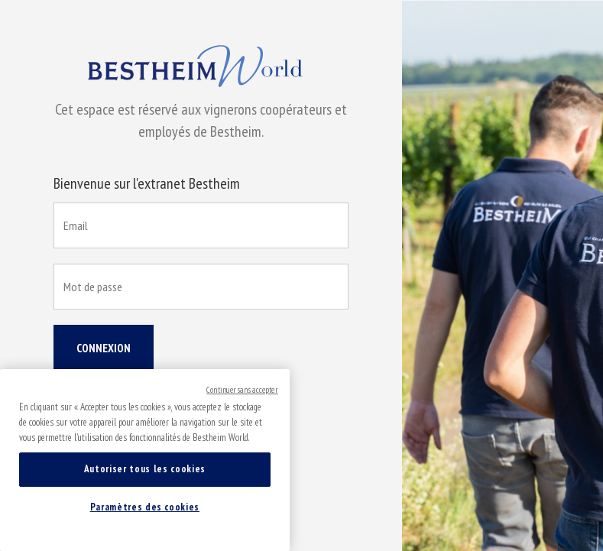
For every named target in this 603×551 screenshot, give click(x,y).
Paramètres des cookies (144, 507)
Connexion (103, 348)
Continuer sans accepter (242, 389)
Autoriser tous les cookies (145, 468)
